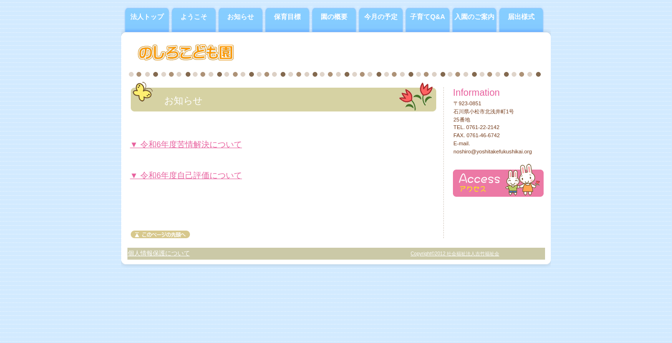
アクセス (498, 180)
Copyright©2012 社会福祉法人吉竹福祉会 (454, 253)
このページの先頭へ (160, 234)
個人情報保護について (159, 253)
